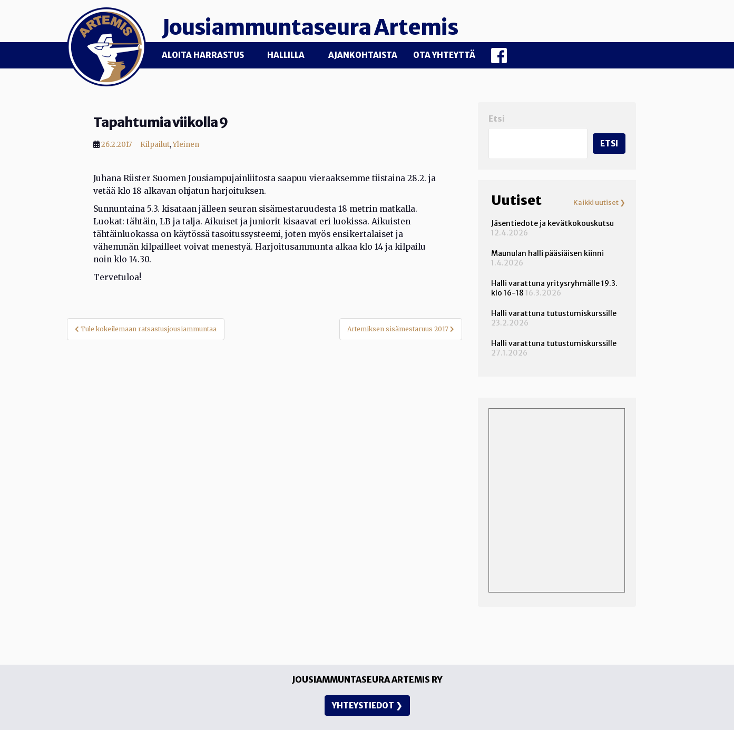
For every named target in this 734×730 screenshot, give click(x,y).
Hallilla (286, 55)
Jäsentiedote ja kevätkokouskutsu (552, 223)
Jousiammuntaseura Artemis (310, 27)
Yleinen (186, 144)
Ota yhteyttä (444, 55)
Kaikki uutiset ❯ (599, 202)
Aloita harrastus (203, 55)
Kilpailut (155, 144)
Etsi (496, 119)
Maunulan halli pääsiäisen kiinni (547, 253)
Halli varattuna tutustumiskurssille (553, 313)
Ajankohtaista (362, 55)
